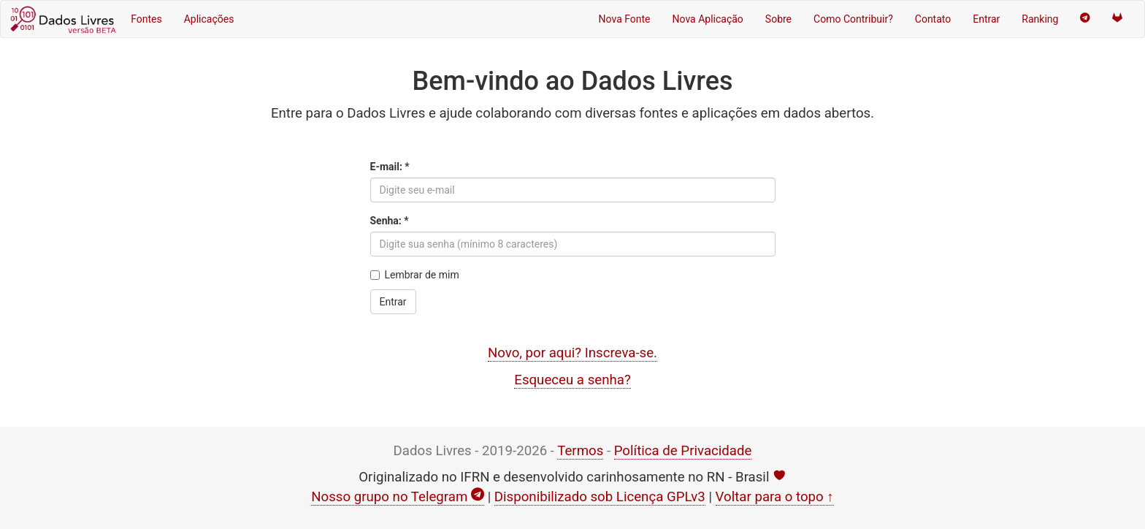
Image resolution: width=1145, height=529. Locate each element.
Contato (933, 19)
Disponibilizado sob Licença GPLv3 (599, 497)
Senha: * (389, 221)
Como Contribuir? (853, 19)
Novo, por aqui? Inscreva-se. (572, 353)
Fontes (146, 19)
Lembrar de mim (414, 275)
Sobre (778, 19)
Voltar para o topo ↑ (775, 497)
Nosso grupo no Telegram (397, 497)
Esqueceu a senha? (572, 380)
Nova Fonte (625, 19)
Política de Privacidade (683, 451)
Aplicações (209, 19)
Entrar (986, 19)
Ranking (1040, 19)
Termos (580, 451)
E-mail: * (390, 166)
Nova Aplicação (708, 19)
